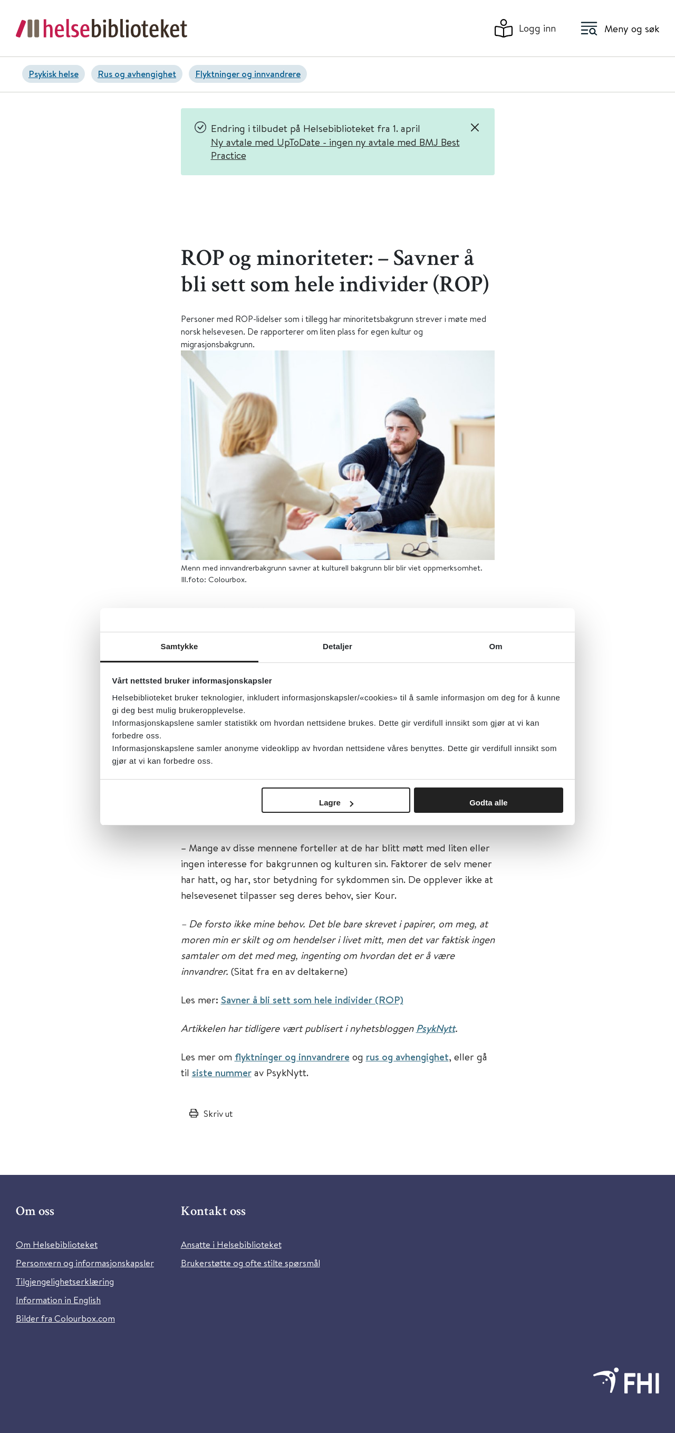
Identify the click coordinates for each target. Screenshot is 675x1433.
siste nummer (222, 1072)
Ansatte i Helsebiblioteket (231, 1244)
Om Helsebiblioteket (57, 1244)
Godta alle (488, 802)
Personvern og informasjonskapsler (85, 1263)
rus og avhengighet (407, 1057)
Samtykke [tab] (179, 646)
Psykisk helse (53, 74)
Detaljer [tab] (337, 646)
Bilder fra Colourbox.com (65, 1318)
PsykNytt (435, 1028)
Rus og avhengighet (137, 74)
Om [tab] (495, 646)
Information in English (58, 1300)
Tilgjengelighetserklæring (65, 1281)
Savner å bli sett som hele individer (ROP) (312, 1000)
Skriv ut (218, 1113)
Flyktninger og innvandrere (248, 74)
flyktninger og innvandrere (292, 1057)
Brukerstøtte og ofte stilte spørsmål (250, 1263)
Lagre (336, 802)
